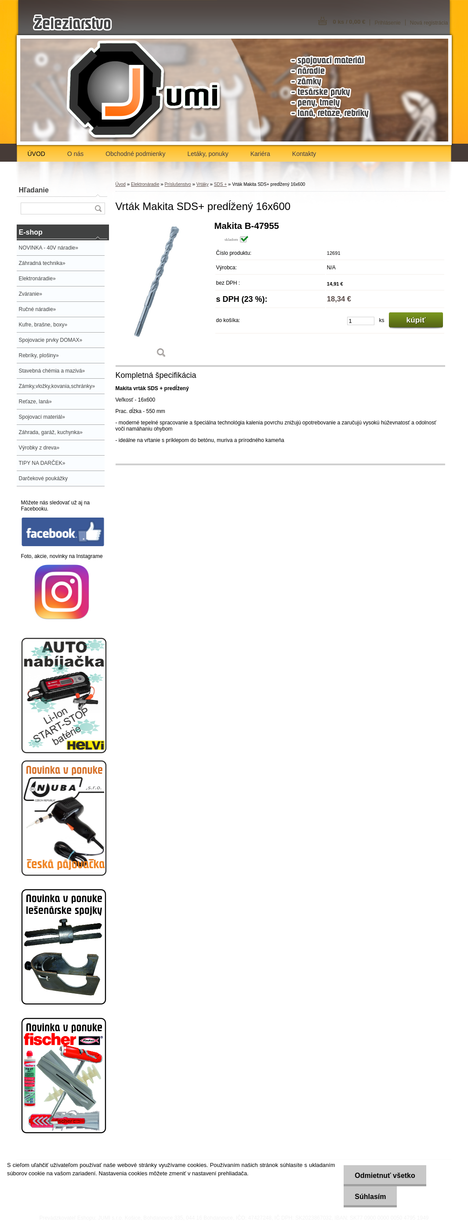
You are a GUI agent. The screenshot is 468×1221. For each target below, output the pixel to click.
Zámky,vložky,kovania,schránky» (57, 386)
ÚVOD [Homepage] (36, 153)
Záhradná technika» (42, 263)
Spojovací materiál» (42, 417)
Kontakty (304, 153)
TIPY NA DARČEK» (42, 463)
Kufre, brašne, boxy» (43, 325)
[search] (98, 208)
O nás (75, 153)
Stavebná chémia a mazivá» (52, 371)
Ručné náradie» (37, 309)
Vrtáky (202, 184)
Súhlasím (370, 1196)
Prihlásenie (387, 23)
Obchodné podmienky (135, 153)
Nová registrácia (429, 23)
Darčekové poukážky (43, 478)
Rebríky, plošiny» (39, 355)
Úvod (121, 184)
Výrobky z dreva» (39, 448)
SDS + (220, 184)
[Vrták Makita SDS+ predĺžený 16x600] (161, 292)
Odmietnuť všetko (385, 1175)
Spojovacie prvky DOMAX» (51, 340)
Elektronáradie (145, 184)
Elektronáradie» (37, 278)
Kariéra (260, 153)
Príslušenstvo (178, 184)
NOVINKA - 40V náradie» (48, 248)
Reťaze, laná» (35, 402)
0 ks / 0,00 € (349, 21)
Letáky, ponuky (208, 153)
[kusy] (360, 321)
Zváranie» (30, 294)
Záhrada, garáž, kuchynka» (51, 432)
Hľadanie (34, 190)
